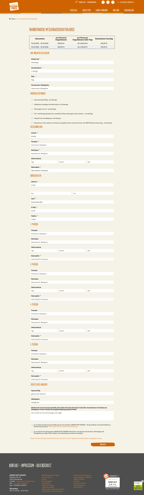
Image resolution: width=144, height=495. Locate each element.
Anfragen (103, 444)
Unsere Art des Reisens (82, 475)
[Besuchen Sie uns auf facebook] (103, 2)
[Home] (13, 18)
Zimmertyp (35, 59)
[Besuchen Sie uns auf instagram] (112, 2)
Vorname (34, 142)
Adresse (34, 182)
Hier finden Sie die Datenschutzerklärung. (64, 426)
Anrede (34, 133)
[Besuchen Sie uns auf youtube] (108, 2)
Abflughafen (35, 399)
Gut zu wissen (47, 477)
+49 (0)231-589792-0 (21, 483)
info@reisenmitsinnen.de (25, 481)
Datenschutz (43, 465)
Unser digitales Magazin (83, 477)
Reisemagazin (47, 481)
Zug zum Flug (35, 390)
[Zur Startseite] (14, 6)
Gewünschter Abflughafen (40, 85)
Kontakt (14, 465)
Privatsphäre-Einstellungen (52, 491)
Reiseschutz (78, 487)
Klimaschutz (139, 483)
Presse (44, 479)
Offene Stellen (79, 479)
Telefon (34, 216)
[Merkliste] (76, 2)
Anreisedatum (36, 68)
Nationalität (35, 167)
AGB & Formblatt (48, 487)
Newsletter (46, 483)
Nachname (35, 150)
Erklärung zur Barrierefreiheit (53, 489)
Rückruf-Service (80, 483)
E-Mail (33, 207)
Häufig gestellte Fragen (50, 475)
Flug (32, 76)
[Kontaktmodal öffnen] (125, 2)
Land (33, 199)
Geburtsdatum (36, 158)
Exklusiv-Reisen (48, 485)
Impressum (27, 465)
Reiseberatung (79, 485)
